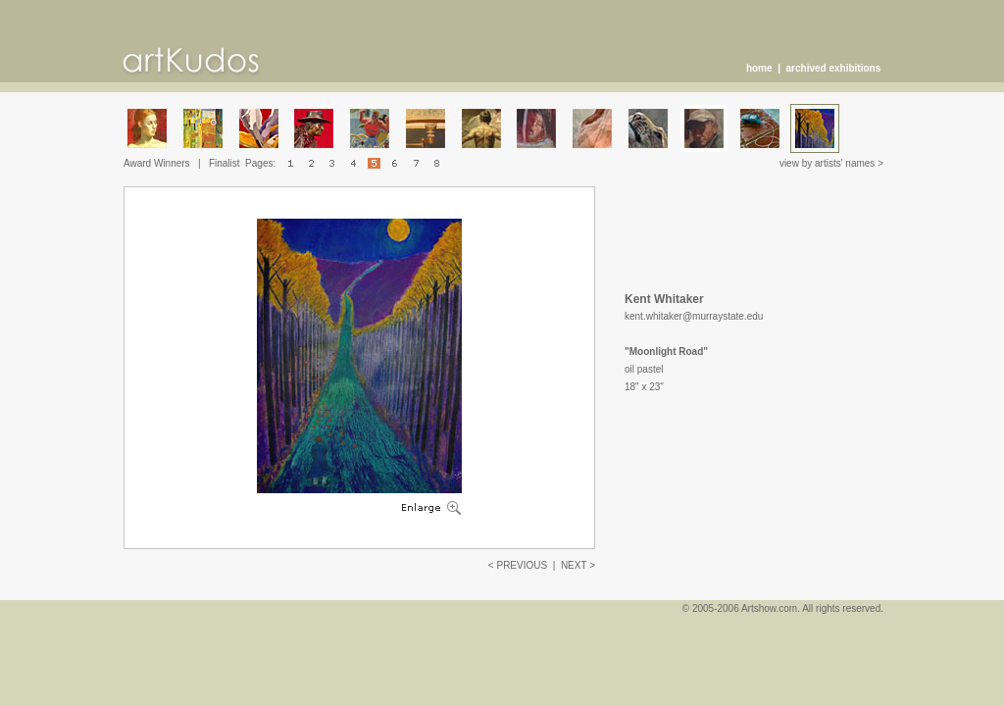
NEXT (574, 565)
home (759, 68)
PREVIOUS (521, 565)
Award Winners (157, 163)
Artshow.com (769, 608)
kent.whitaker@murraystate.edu (694, 316)
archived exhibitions (833, 68)
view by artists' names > (831, 163)
